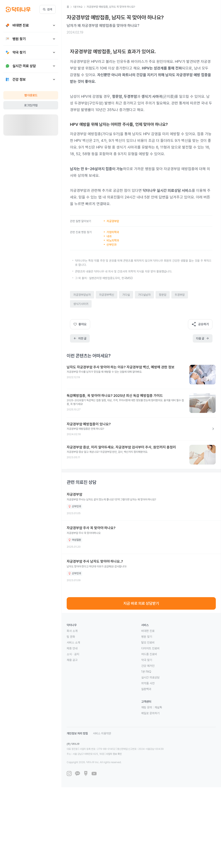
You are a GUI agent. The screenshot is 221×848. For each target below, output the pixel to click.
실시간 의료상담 (150, 677)
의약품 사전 (148, 683)
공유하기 (200, 324)
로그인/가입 (31, 105)
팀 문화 (71, 636)
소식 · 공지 (73, 654)
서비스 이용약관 (102, 733)
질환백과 (146, 689)
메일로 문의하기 (150, 713)
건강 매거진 (148, 665)
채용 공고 (72, 660)
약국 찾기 (146, 660)
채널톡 (158, 707)
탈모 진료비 (148, 642)
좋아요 (80, 324)
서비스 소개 (73, 642)
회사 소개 (72, 631)
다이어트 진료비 (150, 648)
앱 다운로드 (30, 95)
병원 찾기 (146, 636)
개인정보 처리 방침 (77, 733)
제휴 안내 (72, 648)
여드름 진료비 (149, 654)
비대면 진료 (148, 631)
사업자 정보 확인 (114, 754)
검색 (47, 9)
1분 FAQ (146, 671)
